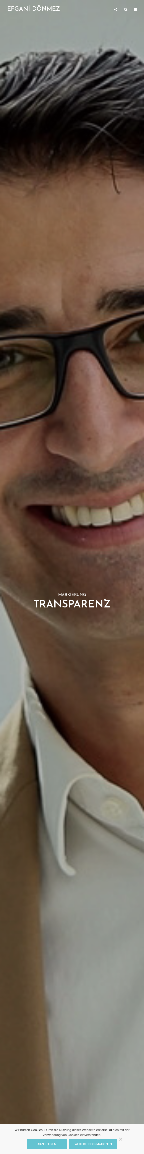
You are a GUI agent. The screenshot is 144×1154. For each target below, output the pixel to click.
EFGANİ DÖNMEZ (33, 9)
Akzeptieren (46, 1144)
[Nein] (120, 1139)
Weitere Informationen (93, 1144)
